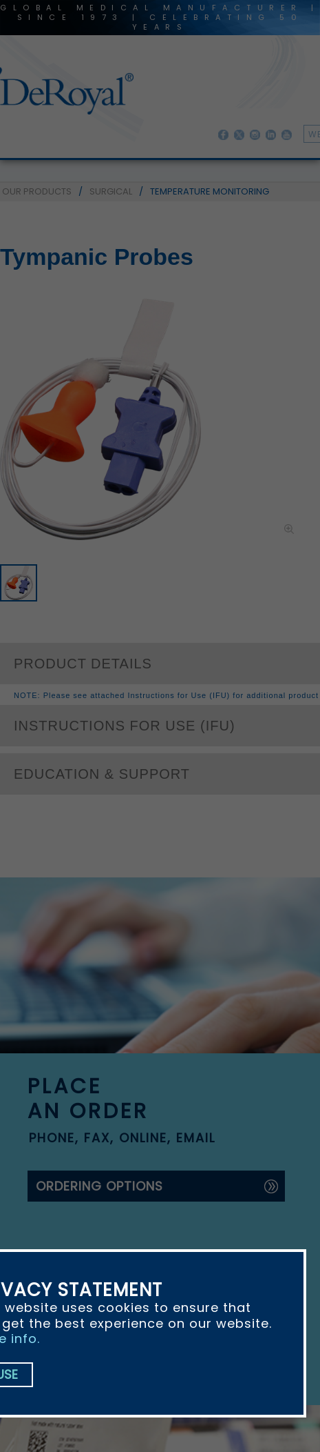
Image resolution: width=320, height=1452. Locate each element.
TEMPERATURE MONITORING (209, 191)
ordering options (99, 1186)
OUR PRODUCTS (37, 191)
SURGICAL (110, 191)
